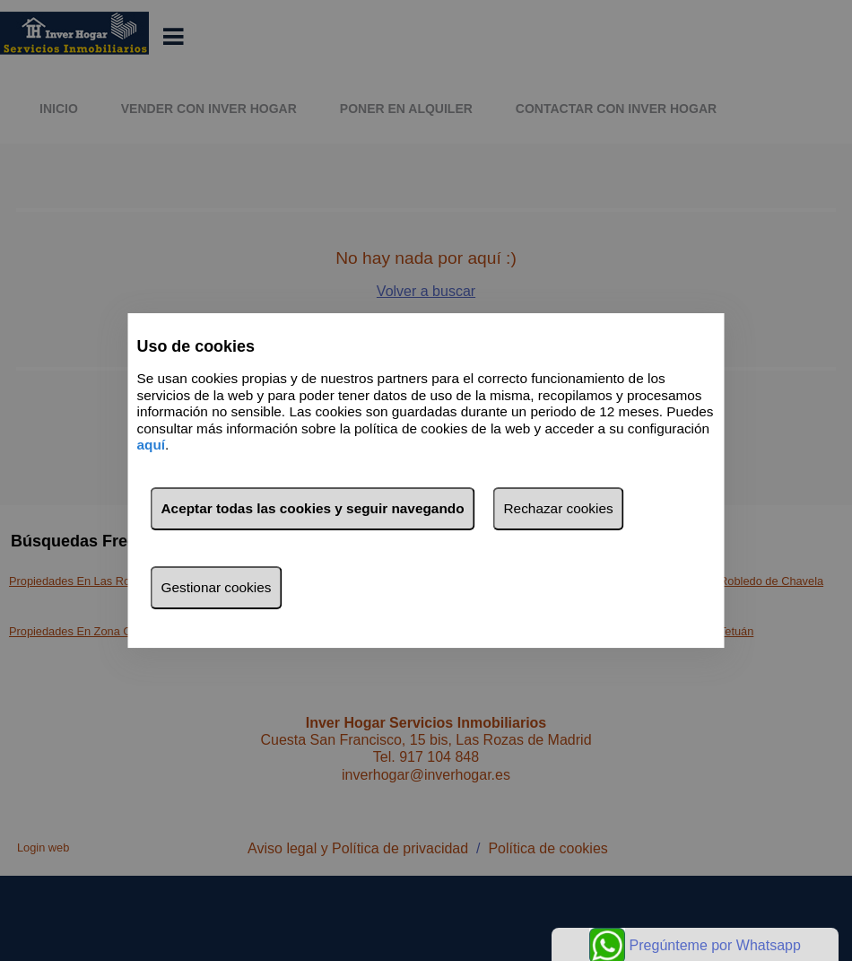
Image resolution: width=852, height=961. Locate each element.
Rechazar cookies (558, 508)
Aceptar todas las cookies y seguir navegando (313, 508)
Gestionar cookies (216, 587)
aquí (151, 444)
